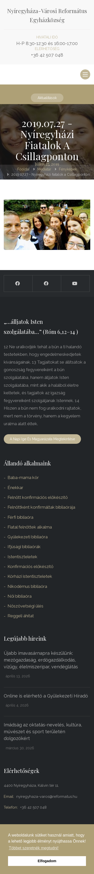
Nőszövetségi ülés (25, 605)
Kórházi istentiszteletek (30, 576)
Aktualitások (47, 98)
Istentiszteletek (22, 556)
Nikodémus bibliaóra (27, 586)
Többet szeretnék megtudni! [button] (33, 848)
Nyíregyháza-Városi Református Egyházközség (47, 15)
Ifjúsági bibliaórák (24, 546)
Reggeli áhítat (21, 615)
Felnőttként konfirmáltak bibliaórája (41, 507)
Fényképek (68, 169)
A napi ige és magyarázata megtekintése (42, 439)
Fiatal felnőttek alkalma (30, 527)
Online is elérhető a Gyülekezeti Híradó (46, 695)
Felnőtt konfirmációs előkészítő (38, 497)
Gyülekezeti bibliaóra (28, 536)
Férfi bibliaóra (20, 517)
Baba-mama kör (23, 477)
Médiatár (44, 169)
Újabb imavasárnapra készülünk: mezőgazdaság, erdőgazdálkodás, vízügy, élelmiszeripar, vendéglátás (41, 659)
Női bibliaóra (20, 596)
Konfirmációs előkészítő (30, 566)
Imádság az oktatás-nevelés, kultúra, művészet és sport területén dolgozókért (43, 731)
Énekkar (15, 487)
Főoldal (23, 169)
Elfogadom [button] (47, 861)
